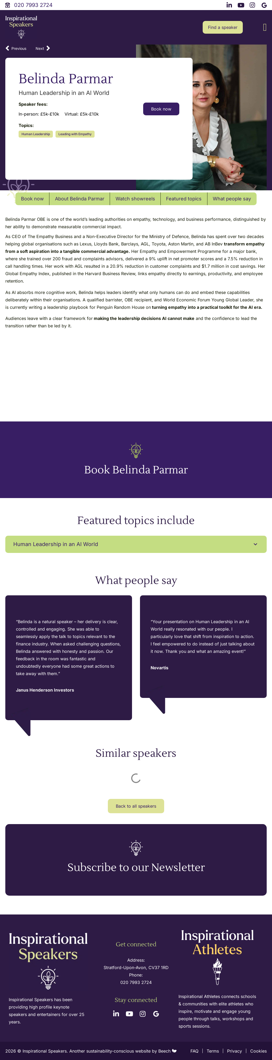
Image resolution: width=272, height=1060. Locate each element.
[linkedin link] (230, 4)
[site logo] (21, 27)
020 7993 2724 (136, 982)
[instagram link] (253, 4)
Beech (167, 1051)
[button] (265, 27)
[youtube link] (241, 4)
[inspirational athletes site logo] (218, 957)
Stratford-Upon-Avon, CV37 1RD (136, 967)
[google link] (264, 4)
